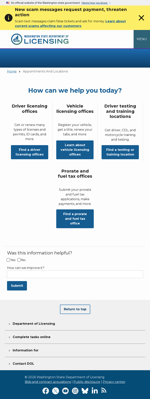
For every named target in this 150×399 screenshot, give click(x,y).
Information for (23, 349)
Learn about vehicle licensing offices (75, 149)
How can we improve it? (25, 268)
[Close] (141, 21)
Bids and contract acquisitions (48, 382)
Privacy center (114, 382)
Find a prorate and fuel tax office (75, 218)
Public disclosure (86, 382)
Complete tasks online (29, 336)
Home (12, 71)
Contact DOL (21, 363)
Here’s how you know (94, 2)
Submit (17, 286)
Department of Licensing (31, 323)
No (23, 260)
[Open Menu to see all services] (142, 39)
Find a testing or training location (120, 152)
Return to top (75, 309)
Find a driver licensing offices (30, 152)
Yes (12, 260)
